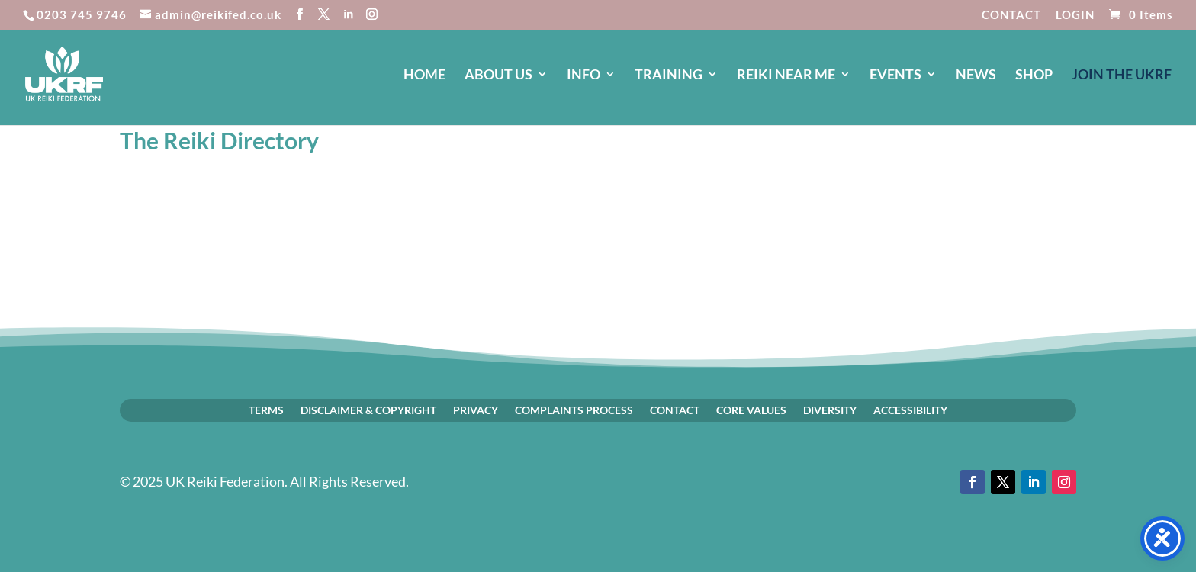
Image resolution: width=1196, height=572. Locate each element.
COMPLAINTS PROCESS (574, 409)
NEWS (976, 75)
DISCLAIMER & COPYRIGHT (368, 409)
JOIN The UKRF (1122, 75)
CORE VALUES (751, 409)
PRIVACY (475, 409)
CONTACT (1011, 15)
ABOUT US (498, 75)
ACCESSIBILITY (910, 409)
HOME (424, 75)
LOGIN (1075, 15)
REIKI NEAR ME (786, 75)
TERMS (266, 409)
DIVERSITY (830, 409)
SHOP (1034, 75)
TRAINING (668, 75)
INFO (583, 75)
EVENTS (895, 75)
